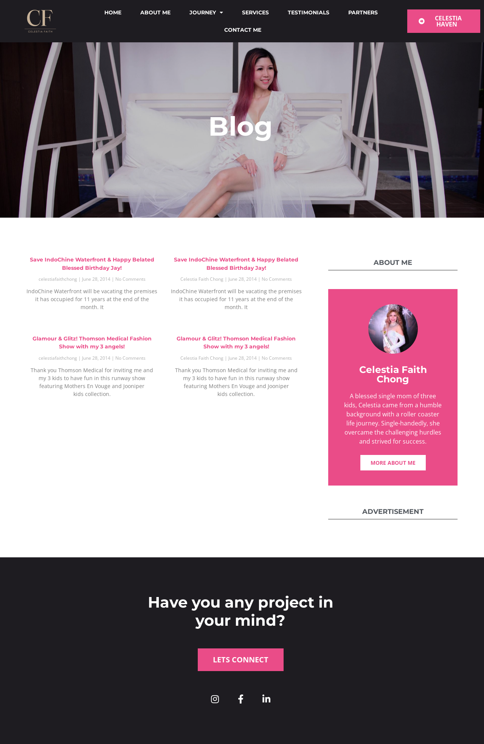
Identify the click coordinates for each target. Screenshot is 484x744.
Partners (363, 12)
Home (112, 12)
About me (155, 12)
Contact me (242, 29)
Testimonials (308, 12)
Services (255, 12)
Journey (206, 12)
